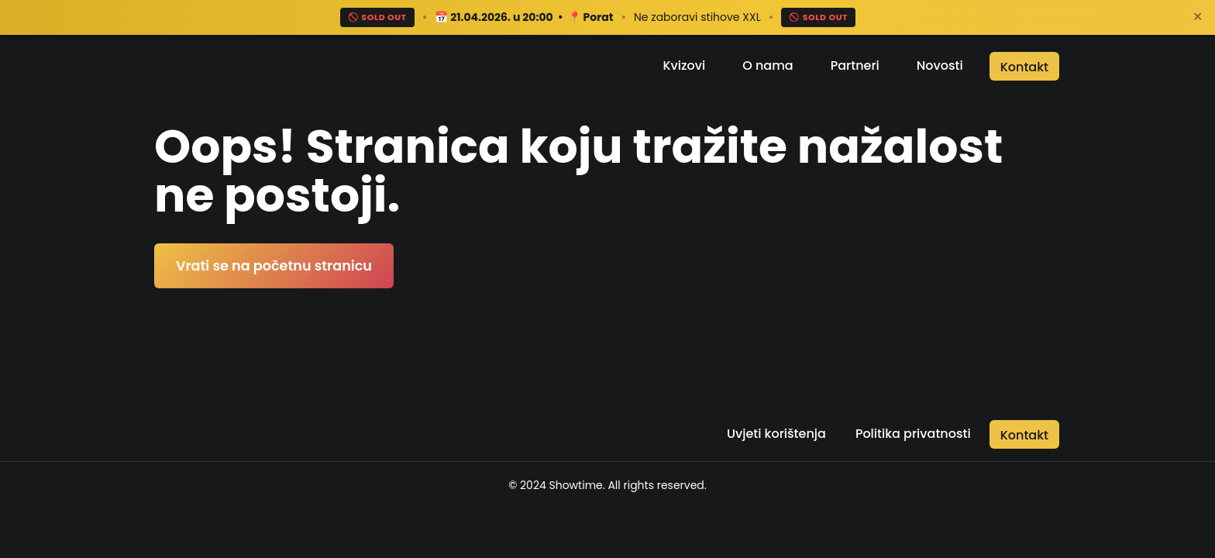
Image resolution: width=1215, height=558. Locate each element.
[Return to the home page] (241, 65)
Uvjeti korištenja (776, 434)
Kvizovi (684, 65)
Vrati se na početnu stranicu (274, 266)
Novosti (940, 65)
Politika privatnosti (913, 434)
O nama (767, 65)
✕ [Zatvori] (1198, 17)
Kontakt (1024, 67)
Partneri (855, 65)
